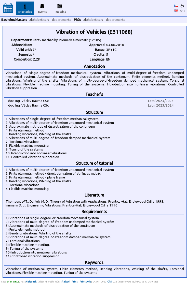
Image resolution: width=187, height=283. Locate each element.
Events (42, 7)
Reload (66, 281)
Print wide (85, 281)
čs (182, 6)
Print (74, 281)
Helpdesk (31, 281)
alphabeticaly (39, 20)
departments (61, 20)
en (182, 10)
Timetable (59, 7)
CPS (110, 281)
